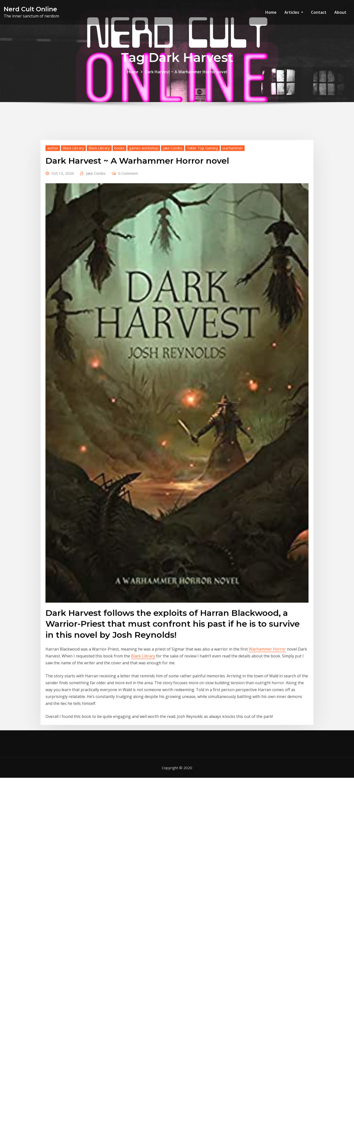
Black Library (73, 222)
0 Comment (128, 248)
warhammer (232, 222)
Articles (293, 12)
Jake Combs (172, 222)
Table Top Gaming (202, 222)
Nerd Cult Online (30, 9)
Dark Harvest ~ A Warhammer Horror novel (186, 74)
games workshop (143, 222)
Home (271, 12)
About (340, 12)
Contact (318, 12)
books (119, 222)
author (52, 222)
